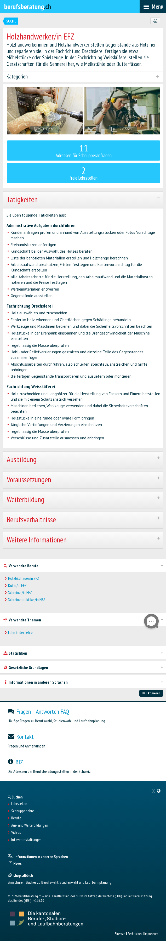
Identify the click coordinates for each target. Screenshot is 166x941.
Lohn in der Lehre (20, 632)
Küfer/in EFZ (17, 585)
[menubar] (153, 6)
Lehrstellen (19, 803)
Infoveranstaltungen (26, 839)
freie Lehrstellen (83, 172)
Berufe (16, 818)
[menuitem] (156, 791)
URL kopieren (151, 693)
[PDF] (155, 21)
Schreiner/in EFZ (20, 592)
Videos (16, 832)
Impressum (151, 933)
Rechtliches (135, 933)
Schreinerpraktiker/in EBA (26, 599)
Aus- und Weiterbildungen (29, 825)
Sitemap (120, 933)
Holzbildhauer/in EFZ (23, 578)
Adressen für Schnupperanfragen (83, 149)
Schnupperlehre (22, 811)
